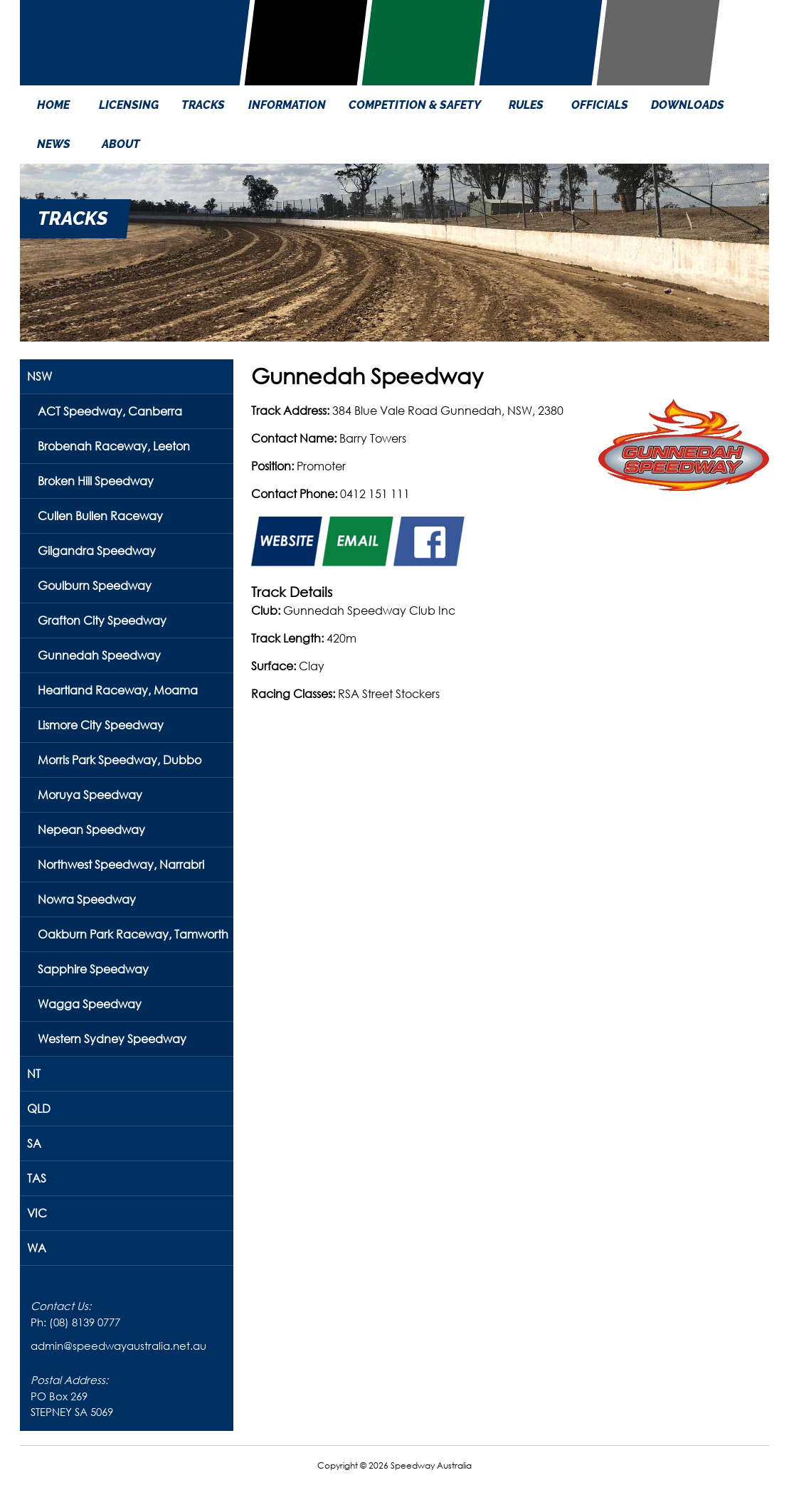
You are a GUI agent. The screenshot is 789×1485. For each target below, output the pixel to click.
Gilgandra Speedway (97, 550)
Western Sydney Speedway (112, 1038)
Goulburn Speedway (95, 585)
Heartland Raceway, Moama (118, 689)
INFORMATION (287, 105)
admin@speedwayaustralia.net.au (118, 1345)
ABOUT (121, 144)
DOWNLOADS (687, 105)
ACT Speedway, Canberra (110, 410)
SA (34, 1143)
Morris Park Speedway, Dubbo (119, 759)
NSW (39, 376)
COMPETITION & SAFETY (415, 105)
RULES (526, 105)
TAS (36, 1177)
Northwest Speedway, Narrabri (121, 864)
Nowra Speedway (87, 899)
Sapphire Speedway (93, 968)
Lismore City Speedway (101, 724)
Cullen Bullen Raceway (100, 515)
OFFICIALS (599, 105)
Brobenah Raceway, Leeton (114, 445)
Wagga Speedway (90, 1003)
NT (34, 1073)
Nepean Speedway (91, 829)
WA (36, 1247)
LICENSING (129, 105)
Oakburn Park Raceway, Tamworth (133, 933)
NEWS (53, 144)
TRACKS (203, 105)
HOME (53, 105)
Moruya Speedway (90, 794)
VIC (37, 1212)
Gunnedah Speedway (99, 655)
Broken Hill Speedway (96, 480)
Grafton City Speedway (102, 620)
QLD (39, 1108)
